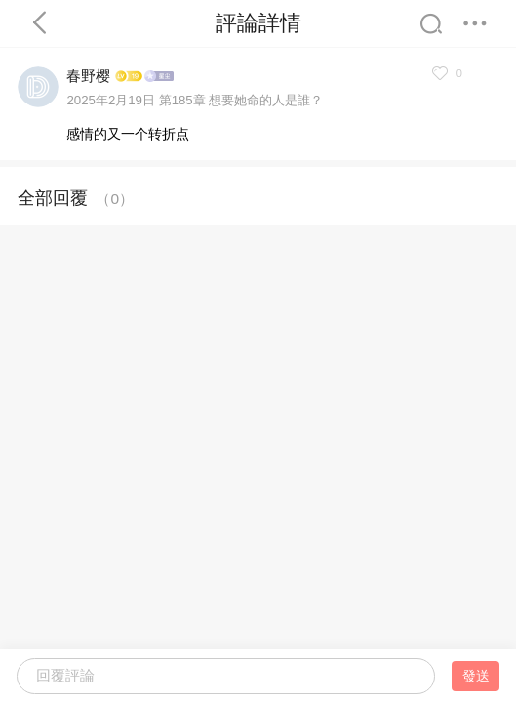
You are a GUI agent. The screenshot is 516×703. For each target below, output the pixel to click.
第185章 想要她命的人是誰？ (241, 100)
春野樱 (88, 75)
